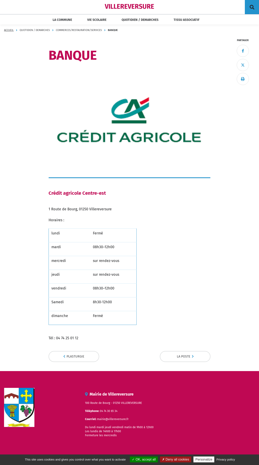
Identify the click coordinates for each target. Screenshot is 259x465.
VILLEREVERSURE (129, 6)
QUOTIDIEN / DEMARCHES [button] (140, 20)
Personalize (203, 459)
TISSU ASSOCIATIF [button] (187, 20)
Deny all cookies (175, 459)
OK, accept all (144, 459)
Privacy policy (226, 459)
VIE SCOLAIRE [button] (96, 20)
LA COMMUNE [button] (62, 20)
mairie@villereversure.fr (112, 419)
